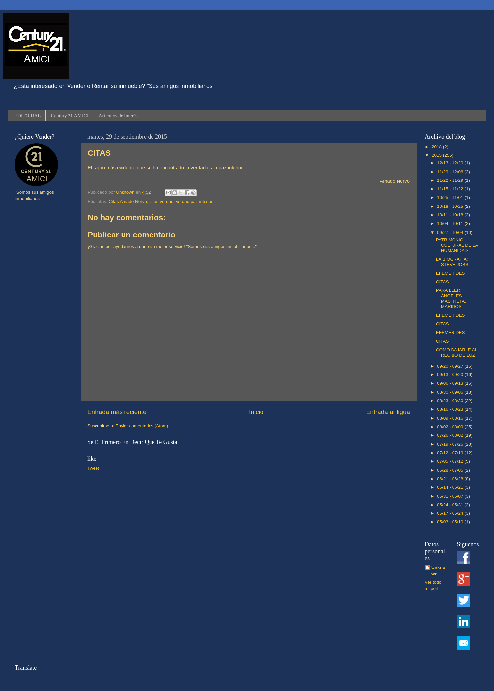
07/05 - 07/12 (450, 461)
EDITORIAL (27, 115)
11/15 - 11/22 (450, 188)
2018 (437, 146)
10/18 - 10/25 (450, 206)
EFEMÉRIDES (450, 273)
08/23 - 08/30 (450, 400)
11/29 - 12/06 (450, 171)
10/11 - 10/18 (450, 214)
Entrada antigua (388, 411)
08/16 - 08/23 (450, 409)
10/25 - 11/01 (450, 197)
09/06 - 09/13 (450, 383)
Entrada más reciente (117, 411)
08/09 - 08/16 (450, 418)
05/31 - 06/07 (450, 496)
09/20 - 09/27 (450, 366)
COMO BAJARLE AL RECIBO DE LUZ (456, 352)
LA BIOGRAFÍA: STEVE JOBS (452, 262)
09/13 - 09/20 (450, 374)
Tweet (93, 468)
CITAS (442, 281)
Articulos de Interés (118, 115)
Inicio (256, 411)
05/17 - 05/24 (450, 513)
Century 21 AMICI (69, 115)
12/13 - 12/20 (450, 162)
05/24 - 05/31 (450, 504)
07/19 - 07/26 (450, 444)
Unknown (438, 570)
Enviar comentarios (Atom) (142, 425)
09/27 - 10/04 (450, 232)
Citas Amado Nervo (128, 201)
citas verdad (162, 201)
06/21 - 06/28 (450, 478)
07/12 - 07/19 (450, 452)
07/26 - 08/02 (450, 435)
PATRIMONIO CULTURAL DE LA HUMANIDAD (457, 245)
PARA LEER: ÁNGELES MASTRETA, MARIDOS (451, 298)
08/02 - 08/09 (450, 426)
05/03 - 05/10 (450, 521)
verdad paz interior (194, 201)
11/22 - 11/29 (450, 180)
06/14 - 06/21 (450, 487)
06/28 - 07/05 (450, 470)
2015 (437, 155)
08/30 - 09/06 (450, 392)
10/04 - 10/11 (450, 223)
